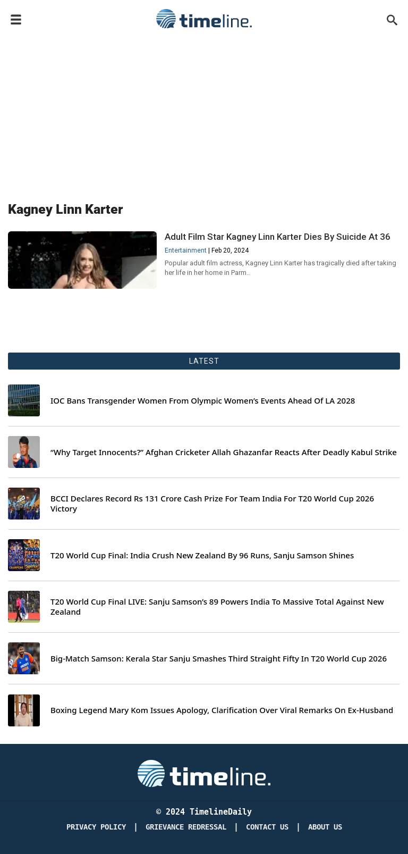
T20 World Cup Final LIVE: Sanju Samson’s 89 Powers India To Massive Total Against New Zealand (217, 607)
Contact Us (267, 827)
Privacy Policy (96, 827)
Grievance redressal (186, 827)
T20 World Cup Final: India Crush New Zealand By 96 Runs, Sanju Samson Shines (202, 555)
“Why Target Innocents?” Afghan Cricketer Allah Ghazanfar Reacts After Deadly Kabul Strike (223, 452)
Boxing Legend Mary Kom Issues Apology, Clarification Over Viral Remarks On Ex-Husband (221, 710)
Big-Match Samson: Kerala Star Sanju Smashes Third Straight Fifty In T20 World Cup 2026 (218, 659)
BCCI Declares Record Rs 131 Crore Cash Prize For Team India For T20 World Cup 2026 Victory (212, 503)
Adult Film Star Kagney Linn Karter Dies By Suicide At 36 (277, 236)
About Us (325, 827)
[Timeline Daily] (204, 773)
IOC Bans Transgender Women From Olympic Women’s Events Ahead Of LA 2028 (202, 401)
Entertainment (186, 250)
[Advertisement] (204, 112)
